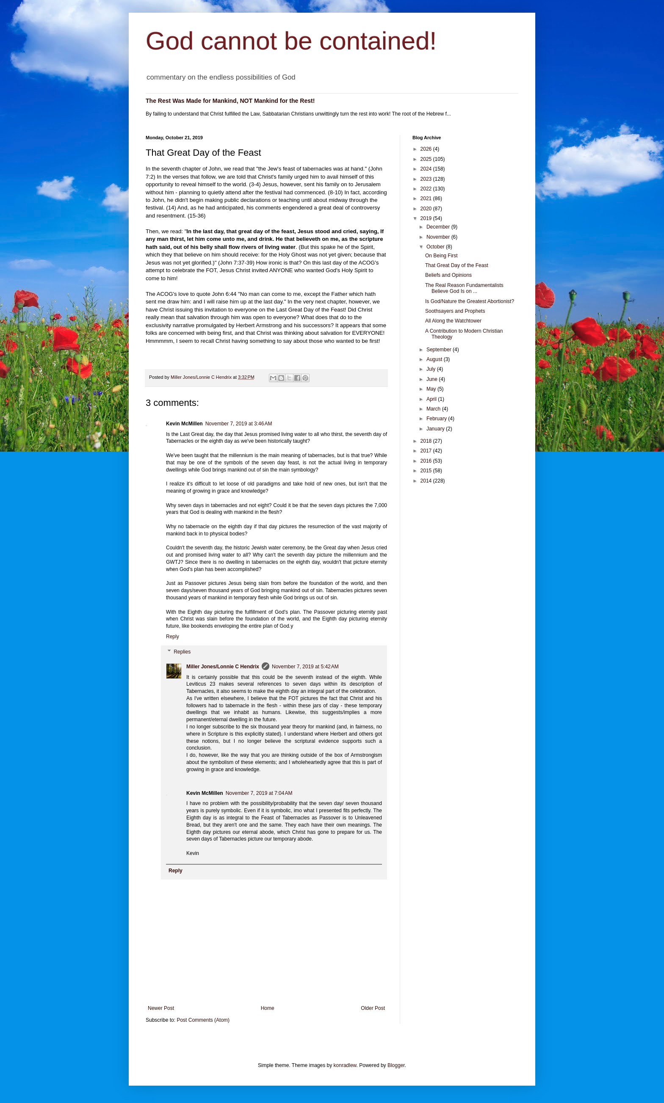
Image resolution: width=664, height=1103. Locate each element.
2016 (427, 461)
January (436, 429)
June (432, 379)
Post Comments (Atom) (203, 1020)
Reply (172, 637)
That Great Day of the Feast (456, 265)
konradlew (345, 1065)
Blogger (396, 1065)
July (431, 369)
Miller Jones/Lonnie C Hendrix (222, 667)
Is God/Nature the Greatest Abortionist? (469, 301)
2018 (427, 441)
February (437, 419)
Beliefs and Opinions (448, 275)
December (438, 227)
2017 (427, 451)
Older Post (373, 1008)
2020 (427, 209)
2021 (427, 198)
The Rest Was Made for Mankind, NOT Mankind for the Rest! (230, 100)
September (439, 350)
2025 (427, 159)
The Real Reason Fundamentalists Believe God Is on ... (464, 288)
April (432, 399)
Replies (182, 652)
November (438, 237)
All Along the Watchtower (453, 321)
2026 (427, 149)
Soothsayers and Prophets (455, 311)
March (434, 409)
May (431, 389)
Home (267, 1008)
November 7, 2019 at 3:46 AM (238, 424)
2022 (427, 189)
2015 (427, 471)
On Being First (441, 256)
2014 (427, 481)
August (435, 359)
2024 (427, 169)
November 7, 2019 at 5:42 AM (305, 667)
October (436, 247)
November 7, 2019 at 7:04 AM (259, 793)
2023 (427, 179)
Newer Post (161, 1008)
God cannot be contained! (291, 41)
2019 (427, 218)
